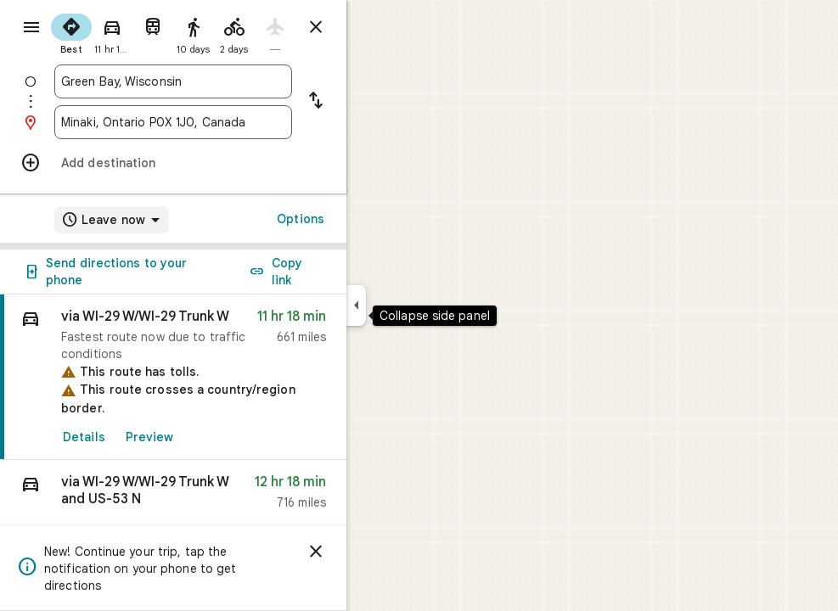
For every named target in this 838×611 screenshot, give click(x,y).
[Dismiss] (377, 551)
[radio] (132, 32)
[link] (234, 377)
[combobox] (234, 81)
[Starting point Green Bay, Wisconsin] (234, 81)
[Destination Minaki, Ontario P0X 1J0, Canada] (234, 122)
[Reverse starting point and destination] (377, 101)
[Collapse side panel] (417, 305)
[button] (234, 496)
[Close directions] (377, 27)
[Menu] (30, 29)
